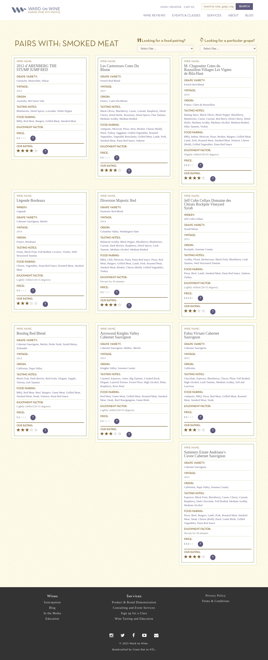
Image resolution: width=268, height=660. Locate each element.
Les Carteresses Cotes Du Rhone (119, 68)
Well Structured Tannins (207, 263)
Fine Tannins (158, 115)
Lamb (156, 136)
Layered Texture (119, 382)
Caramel (105, 378)
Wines (52, 596)
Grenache (22, 80)
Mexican (117, 128)
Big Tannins (136, 378)
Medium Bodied (128, 118)
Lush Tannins (207, 382)
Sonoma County (204, 249)
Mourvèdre (34, 80)
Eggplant (121, 132)
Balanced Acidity (109, 241)
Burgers (40, 121)
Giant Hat (139, 649)
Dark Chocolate (205, 501)
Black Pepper (222, 114)
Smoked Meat (68, 121)
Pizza (126, 128)
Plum (163, 382)
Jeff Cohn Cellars (193, 218)
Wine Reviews (154, 15)
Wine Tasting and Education (134, 618)
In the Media (52, 613)
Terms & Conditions (215, 601)
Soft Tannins (33, 382)
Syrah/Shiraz (191, 228)
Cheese (20, 265)
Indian (194, 136)
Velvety (21, 382)
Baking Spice (191, 114)
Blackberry (122, 111)
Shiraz (45, 80)
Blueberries (23, 111)
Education (52, 618)
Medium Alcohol (220, 122)
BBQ (19, 121)
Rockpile (189, 249)
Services (214, 15)
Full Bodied (44, 251)
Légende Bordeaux (31, 200)
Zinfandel (22, 348)
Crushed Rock (152, 378)
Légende (21, 211)
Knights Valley (108, 368)
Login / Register (170, 7)
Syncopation (52, 602)
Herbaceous (207, 259)
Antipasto (105, 128)
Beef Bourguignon (125, 400)
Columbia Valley (109, 231)
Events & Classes (186, 15)
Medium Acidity (109, 118)
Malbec (128, 348)
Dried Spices (37, 111)
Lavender (51, 111)
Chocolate (189, 378)
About (233, 15)
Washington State (129, 231)
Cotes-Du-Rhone (118, 100)
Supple (72, 378)
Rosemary (129, 115)
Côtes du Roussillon (204, 104)
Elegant (62, 378)
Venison (235, 140)
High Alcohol (151, 382)
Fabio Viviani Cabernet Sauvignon (201, 335)
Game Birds (142, 400)
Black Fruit (30, 251)
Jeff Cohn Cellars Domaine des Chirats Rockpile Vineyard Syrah (207, 204)
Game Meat (58, 392)
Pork (163, 136)
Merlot (43, 221)
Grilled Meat (52, 121)
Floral (196, 259)
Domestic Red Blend (111, 211)
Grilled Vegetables (138, 132)
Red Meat (28, 121)
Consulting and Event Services (134, 607)
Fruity (20, 251)
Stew (133, 128)
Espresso (116, 378)
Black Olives (107, 111)
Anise (125, 378)
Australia (22, 100)
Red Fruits (51, 378)
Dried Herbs (115, 115)
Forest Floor (135, 382)
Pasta (128, 259)
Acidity (188, 259)
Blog (249, 15)
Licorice (56, 251)
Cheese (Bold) (154, 128)
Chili (110, 259)
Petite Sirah (55, 344)
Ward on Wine (51, 10)
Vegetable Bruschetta (125, 136)
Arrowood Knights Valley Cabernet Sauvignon (119, 335)
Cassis (132, 111)
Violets (204, 126)
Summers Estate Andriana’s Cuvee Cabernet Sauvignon (205, 454)
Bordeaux (30, 241)
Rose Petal (118, 386)
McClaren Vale (36, 100)
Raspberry (152, 111)
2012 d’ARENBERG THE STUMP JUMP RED (37, 68)
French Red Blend (110, 80)
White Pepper (64, 111)
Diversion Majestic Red (118, 200)
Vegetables (31, 265)
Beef (194, 273)
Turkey (111, 132)
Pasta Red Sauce (126, 140)
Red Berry (221, 118)
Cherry (224, 378)
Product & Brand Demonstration (134, 602)
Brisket (141, 128)
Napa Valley (35, 368)
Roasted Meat (205, 140)
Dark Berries (117, 245)
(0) (189, 7)
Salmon (140, 140)
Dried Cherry (235, 118)
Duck (103, 132)
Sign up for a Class (134, 613)
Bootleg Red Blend (31, 333)
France (104, 100)
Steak (36, 396)
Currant (141, 111)
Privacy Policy (216, 595)
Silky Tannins (191, 126)
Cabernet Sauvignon (28, 221)
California (22, 368)
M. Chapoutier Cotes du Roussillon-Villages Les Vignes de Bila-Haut (208, 70)
